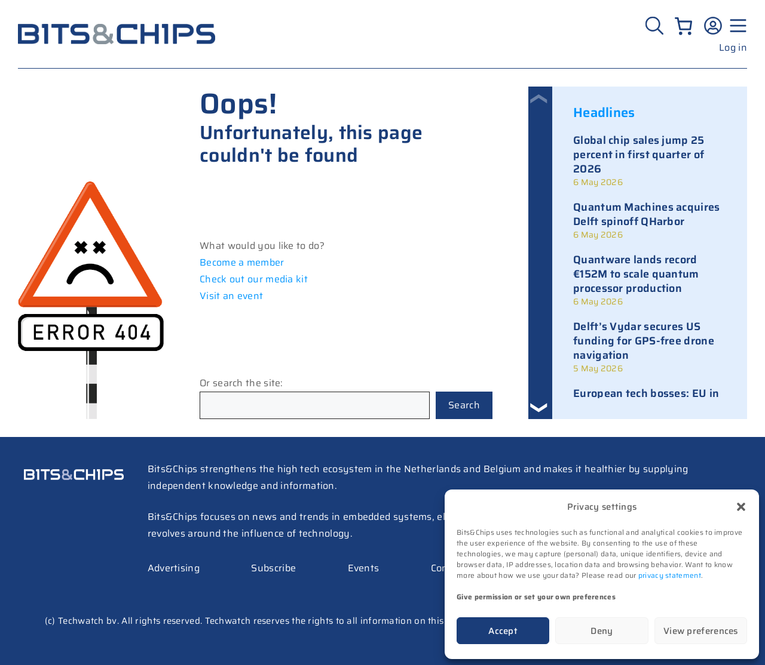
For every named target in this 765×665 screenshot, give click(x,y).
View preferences (700, 631)
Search (464, 405)
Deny (601, 631)
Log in (733, 47)
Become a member (242, 262)
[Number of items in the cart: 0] (683, 26)
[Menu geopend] (736, 25)
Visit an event (231, 295)
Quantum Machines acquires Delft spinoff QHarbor (646, 214)
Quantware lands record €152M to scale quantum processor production (636, 274)
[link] (649, 160)
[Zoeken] (655, 25)
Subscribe (273, 568)
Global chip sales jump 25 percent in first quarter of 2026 (639, 154)
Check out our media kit (254, 279)
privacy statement (669, 575)
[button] (741, 507)
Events (364, 568)
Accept (503, 631)
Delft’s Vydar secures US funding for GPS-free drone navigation (643, 341)
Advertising (174, 568)
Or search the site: (241, 382)
